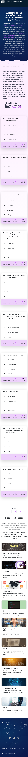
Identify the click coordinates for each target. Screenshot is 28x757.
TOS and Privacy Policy (8, 753)
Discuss (15, 145)
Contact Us (13, 748)
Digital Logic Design (20, 64)
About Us (4, 748)
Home (4, 64)
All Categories (11, 64)
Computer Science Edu (11, 2)
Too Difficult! (23, 145)
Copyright (21, 748)
